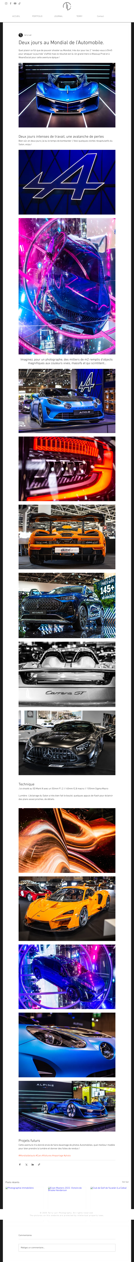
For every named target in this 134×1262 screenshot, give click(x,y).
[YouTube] (15, 3)
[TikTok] (19, 3)
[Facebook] (10, 3)
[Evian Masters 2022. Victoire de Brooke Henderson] (67, 1197)
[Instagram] (6, 3)
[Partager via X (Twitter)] (26, 1164)
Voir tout (125, 1182)
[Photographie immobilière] (24, 1197)
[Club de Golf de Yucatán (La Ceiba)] (109, 1197)
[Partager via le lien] (39, 1164)
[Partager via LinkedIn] (32, 1164)
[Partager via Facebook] (20, 1164)
